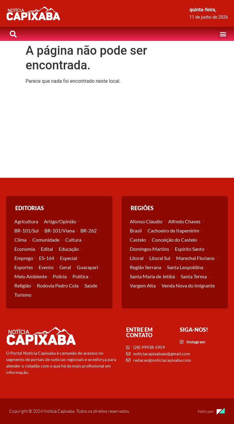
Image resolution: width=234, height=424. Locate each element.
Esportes (23, 267)
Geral (65, 267)
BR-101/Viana (59, 230)
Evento (46, 267)
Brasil (136, 230)
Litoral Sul (159, 258)
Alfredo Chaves (184, 221)
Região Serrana (145, 267)
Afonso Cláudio (146, 221)
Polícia (60, 276)
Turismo (22, 295)
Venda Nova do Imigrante (188, 285)
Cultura (73, 240)
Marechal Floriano (195, 258)
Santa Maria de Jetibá (152, 276)
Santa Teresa (194, 276)
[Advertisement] (117, 132)
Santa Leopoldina (185, 267)
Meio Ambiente (30, 276)
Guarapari (87, 267)
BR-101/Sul (26, 230)
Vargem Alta (143, 285)
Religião (22, 285)
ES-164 (46, 258)
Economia (24, 249)
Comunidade (45, 240)
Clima (20, 240)
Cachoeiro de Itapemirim (173, 230)
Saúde (90, 285)
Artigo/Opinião (60, 221)
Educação (69, 249)
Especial (68, 258)
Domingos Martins (149, 249)
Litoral (137, 258)
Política (80, 276)
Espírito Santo (189, 249)
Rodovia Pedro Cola (58, 285)
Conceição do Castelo (174, 240)
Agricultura (26, 221)
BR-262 (88, 230)
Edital (47, 249)
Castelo (138, 240)
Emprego (23, 258)
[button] (223, 34)
